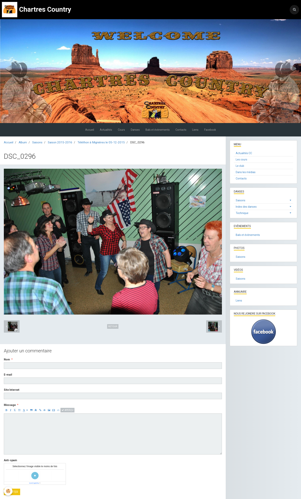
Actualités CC (244, 153)
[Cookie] (8, 491)
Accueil (89, 129)
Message (10, 404)
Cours (121, 129)
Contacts (180, 129)
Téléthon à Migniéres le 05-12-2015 (101, 142)
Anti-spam (10, 460)
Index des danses (246, 206)
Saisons (37, 142)
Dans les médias (246, 172)
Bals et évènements (158, 129)
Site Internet (11, 389)
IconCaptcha (34, 483)
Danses (135, 129)
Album (23, 142)
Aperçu (67, 410)
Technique (242, 213)
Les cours (241, 159)
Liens (195, 129)
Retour (112, 326)
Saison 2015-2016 (60, 142)
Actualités (106, 129)
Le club (240, 165)
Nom (7, 359)
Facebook (210, 129)
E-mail (8, 374)
